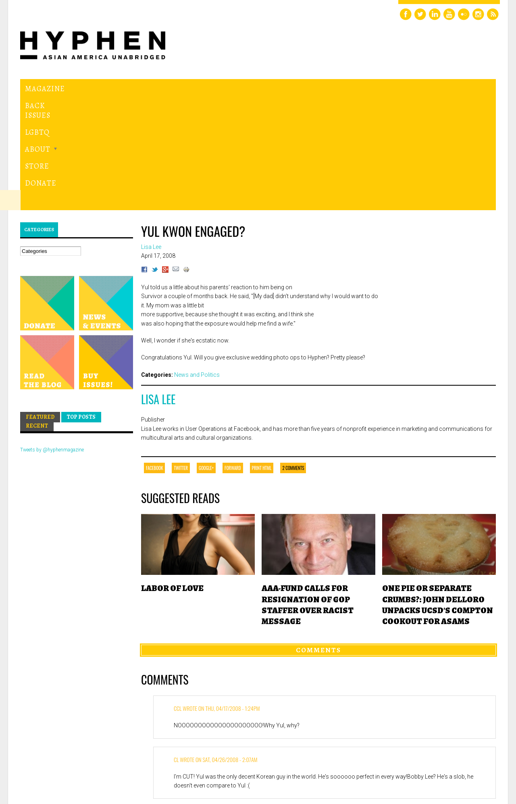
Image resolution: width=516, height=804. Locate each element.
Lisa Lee (158, 288)
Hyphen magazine (58, 764)
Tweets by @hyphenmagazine (52, 339)
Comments (318, 539)
